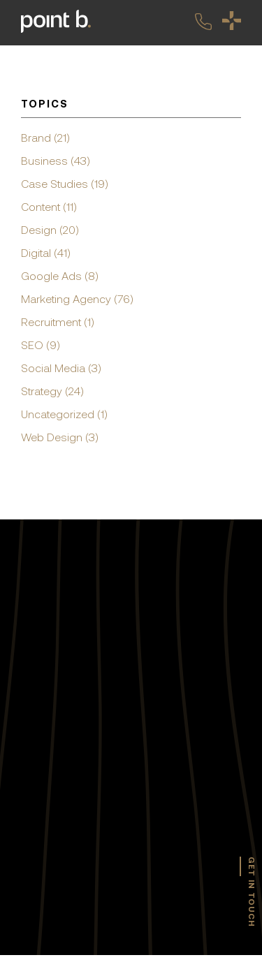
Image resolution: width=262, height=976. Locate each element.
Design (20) (50, 229)
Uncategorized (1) (64, 414)
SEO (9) (40, 345)
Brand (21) (45, 137)
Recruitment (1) (57, 322)
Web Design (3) (60, 437)
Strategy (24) (52, 391)
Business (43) (55, 160)
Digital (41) (46, 252)
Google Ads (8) (60, 275)
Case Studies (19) (64, 183)
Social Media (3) (61, 368)
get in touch (251, 892)
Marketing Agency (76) (77, 299)
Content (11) (49, 206)
